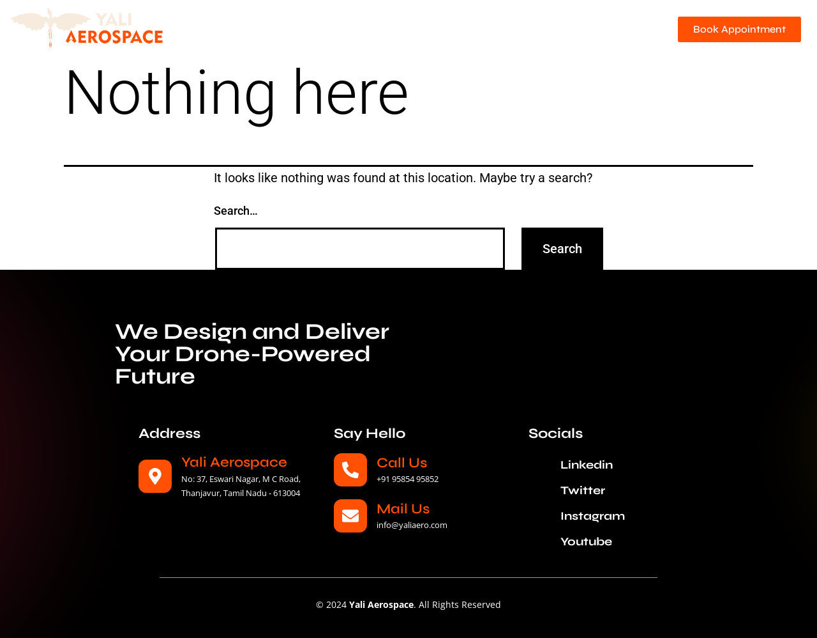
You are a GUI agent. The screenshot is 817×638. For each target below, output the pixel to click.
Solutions (562, 23)
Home (265, 23)
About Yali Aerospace (351, 23)
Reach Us (616, 39)
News (625, 23)
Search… (236, 210)
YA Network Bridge (468, 23)
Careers (555, 39)
